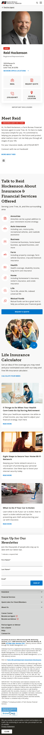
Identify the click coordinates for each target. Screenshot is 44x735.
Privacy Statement (8, 726)
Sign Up (36, 583)
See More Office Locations (15, 71)
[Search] (37, 3)
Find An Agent (9, 7)
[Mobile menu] (41, 3)
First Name (5, 560)
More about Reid (8, 154)
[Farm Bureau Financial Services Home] (11, 2)
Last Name (5, 569)
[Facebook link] (3, 160)
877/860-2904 (10, 643)
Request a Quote (22, 312)
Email (3, 579)
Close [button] (6, 731)
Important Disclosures (22, 107)
